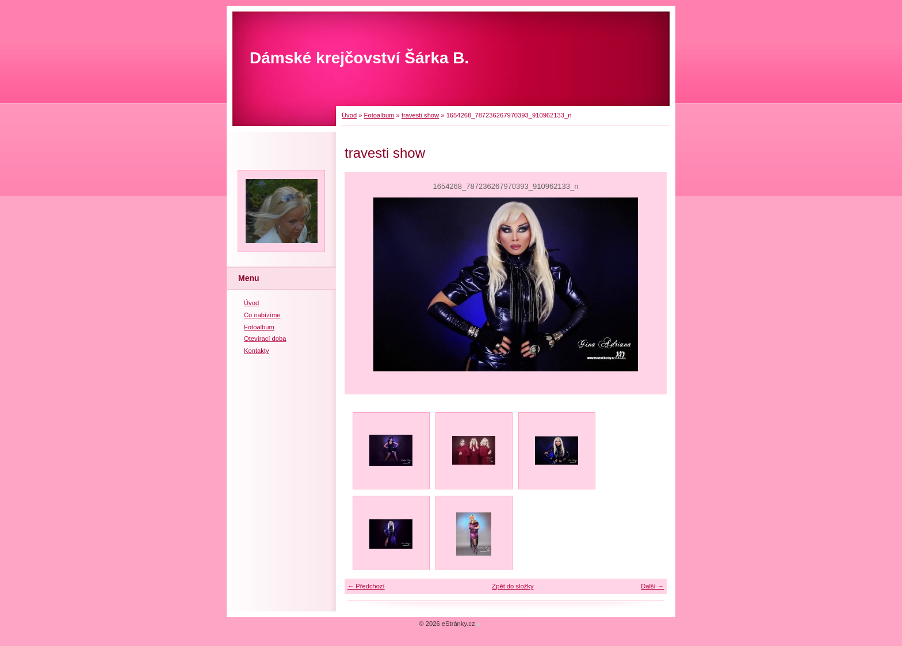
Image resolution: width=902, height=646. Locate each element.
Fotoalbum (379, 115)
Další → (652, 586)
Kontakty (256, 350)
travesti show (420, 115)
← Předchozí (366, 586)
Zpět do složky (512, 586)
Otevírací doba (265, 338)
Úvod (349, 115)
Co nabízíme (262, 314)
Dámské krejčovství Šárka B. (359, 58)
